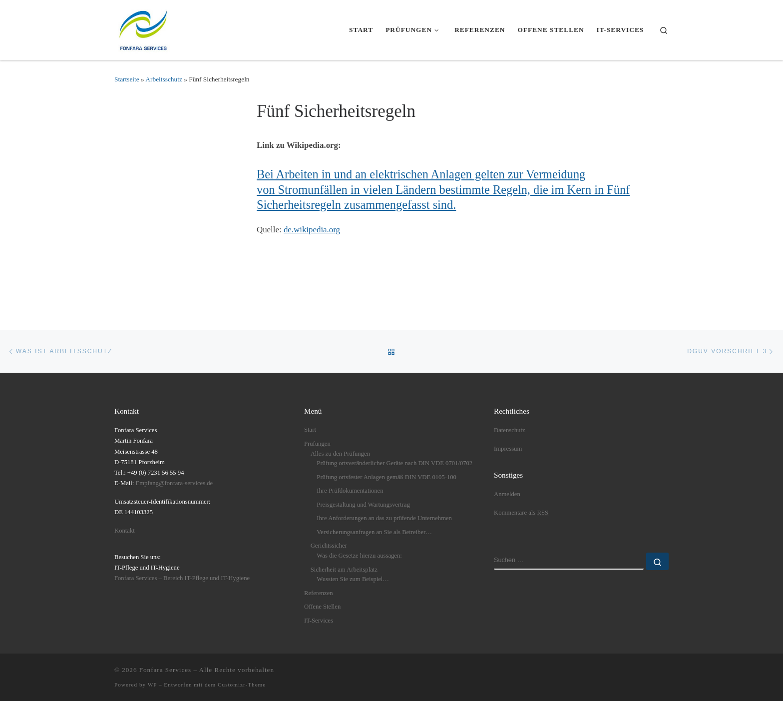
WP (152, 685)
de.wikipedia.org (312, 229)
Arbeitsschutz (163, 79)
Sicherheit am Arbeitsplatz (344, 569)
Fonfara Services (165, 670)
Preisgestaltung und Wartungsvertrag (363, 504)
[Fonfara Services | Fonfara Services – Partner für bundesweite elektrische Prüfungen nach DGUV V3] (144, 28)
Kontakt (124, 530)
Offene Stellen (322, 606)
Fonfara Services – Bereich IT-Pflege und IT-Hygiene (182, 578)
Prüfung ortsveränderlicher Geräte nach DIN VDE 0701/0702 (394, 463)
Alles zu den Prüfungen (340, 453)
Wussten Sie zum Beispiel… (353, 579)
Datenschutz (509, 430)
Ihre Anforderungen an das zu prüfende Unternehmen (384, 518)
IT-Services (318, 620)
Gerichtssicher (329, 545)
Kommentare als (521, 512)
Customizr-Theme (242, 685)
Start (310, 429)
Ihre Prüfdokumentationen (350, 490)
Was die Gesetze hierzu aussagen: (359, 555)
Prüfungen (317, 443)
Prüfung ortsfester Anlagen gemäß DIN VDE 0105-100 (386, 477)
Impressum (508, 448)
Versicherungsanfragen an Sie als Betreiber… (374, 532)
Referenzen (318, 593)
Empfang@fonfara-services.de (174, 483)
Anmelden (507, 494)
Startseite (126, 79)
